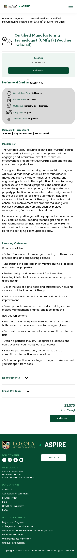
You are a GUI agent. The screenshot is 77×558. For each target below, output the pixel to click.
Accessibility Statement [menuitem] (15, 493)
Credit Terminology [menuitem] (13, 506)
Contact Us (53, 457)
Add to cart (38, 70)
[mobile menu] (70, 6)
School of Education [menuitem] (13, 534)
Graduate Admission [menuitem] (13, 542)
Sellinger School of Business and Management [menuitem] (27, 530)
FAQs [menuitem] (5, 510)
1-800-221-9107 (26, 477)
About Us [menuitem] (7, 489)
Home (5, 18)
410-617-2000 (9, 477)
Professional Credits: (15, 82)
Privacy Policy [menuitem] (9, 497)
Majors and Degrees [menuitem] (13, 522)
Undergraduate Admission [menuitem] (16, 538)
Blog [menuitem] (4, 502)
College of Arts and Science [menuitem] (17, 526)
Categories (17, 18)
